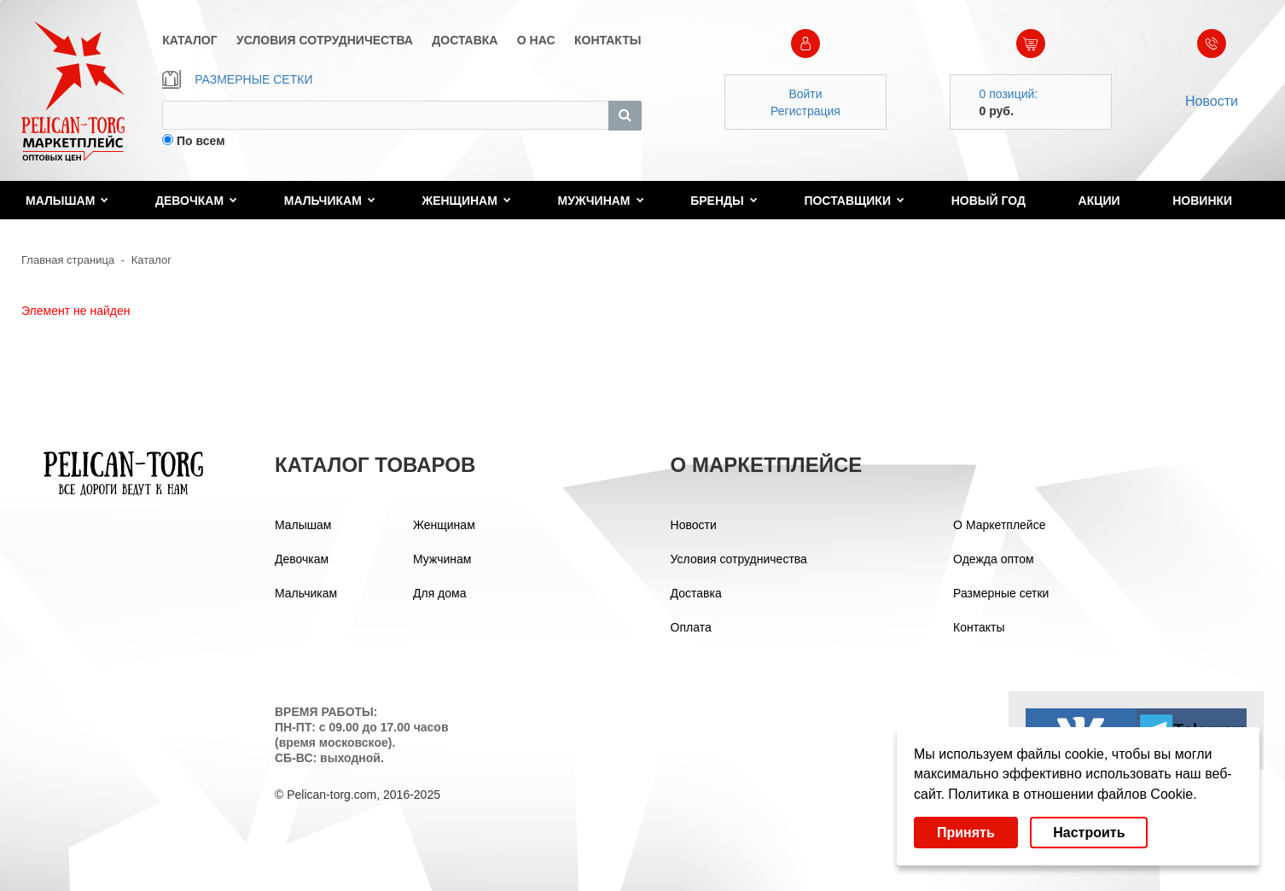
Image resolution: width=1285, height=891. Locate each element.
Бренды (724, 200)
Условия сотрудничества (739, 559)
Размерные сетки (1001, 593)
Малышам (67, 200)
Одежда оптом (993, 559)
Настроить (1089, 832)
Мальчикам (329, 200)
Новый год (988, 200)
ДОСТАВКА (464, 40)
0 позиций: (1009, 94)
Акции (1099, 200)
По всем (201, 141)
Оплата (691, 627)
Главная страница (67, 259)
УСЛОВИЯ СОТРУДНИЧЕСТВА (324, 40)
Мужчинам (601, 200)
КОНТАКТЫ (607, 40)
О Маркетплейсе (999, 525)
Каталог (151, 259)
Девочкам (196, 200)
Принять (966, 832)
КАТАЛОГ (190, 40)
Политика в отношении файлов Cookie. (1072, 794)
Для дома (440, 593)
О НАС (536, 40)
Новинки (1202, 200)
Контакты (978, 627)
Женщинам (466, 200)
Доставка (696, 593)
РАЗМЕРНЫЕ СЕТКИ (237, 79)
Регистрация (805, 111)
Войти (805, 94)
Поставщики (854, 200)
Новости (1211, 101)
